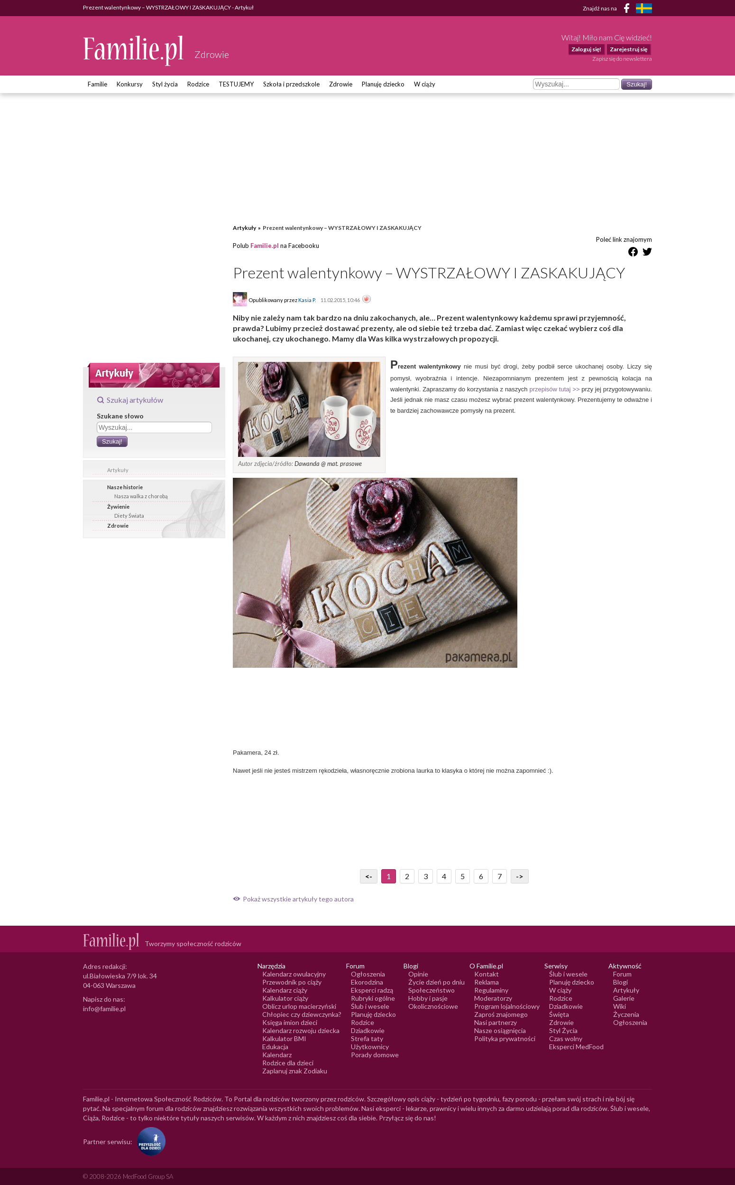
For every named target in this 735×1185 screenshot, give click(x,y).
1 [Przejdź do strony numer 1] (388, 876)
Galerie (623, 998)
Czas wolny (565, 1038)
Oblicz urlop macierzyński (299, 1006)
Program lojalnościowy (507, 1006)
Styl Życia (563, 1030)
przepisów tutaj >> (554, 389)
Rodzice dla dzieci (287, 1063)
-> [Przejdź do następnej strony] (520, 876)
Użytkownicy (370, 1047)
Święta (559, 1014)
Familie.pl (264, 245)
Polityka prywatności (504, 1038)
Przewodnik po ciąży (292, 982)
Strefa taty (367, 1038)
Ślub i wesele (370, 1006)
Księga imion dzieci (289, 1022)
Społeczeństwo (431, 990)
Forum (622, 974)
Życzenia (626, 1014)
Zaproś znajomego (501, 1014)
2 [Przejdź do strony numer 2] (407, 876)
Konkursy (130, 84)
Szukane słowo (120, 416)
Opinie (418, 974)
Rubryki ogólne (373, 998)
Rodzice (198, 84)
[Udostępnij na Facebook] (633, 253)
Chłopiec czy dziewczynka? (301, 1014)
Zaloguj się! (586, 49)
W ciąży (424, 84)
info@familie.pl (104, 1009)
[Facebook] (628, 9)
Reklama (486, 982)
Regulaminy (491, 990)
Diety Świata (129, 515)
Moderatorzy (493, 998)
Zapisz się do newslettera (622, 58)
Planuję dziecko (383, 84)
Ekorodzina (367, 982)
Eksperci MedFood (576, 1047)
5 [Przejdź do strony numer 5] (462, 876)
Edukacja (275, 1047)
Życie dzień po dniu (436, 982)
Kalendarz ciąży (284, 990)
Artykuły (118, 470)
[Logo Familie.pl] (134, 50)
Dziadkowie (368, 1030)
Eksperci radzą (372, 990)
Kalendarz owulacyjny (294, 974)
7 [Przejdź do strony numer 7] (499, 876)
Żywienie (118, 506)
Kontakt (486, 974)
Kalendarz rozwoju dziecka (301, 1030)
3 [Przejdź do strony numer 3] (425, 876)
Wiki (619, 1006)
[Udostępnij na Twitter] (647, 253)
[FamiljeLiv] (644, 8)
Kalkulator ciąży (285, 998)
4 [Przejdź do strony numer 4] (444, 876)
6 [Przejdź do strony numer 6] (481, 876)
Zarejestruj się (628, 49)
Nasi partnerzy (495, 1022)
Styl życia (165, 84)
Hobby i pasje (428, 998)
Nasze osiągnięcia (500, 1030)
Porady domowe (375, 1055)
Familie (97, 84)
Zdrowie (340, 84)
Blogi (620, 982)
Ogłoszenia (368, 974)
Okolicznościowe (433, 1006)
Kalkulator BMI (284, 1038)
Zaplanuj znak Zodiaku (294, 1071)
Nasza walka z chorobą (141, 496)
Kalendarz (277, 1055)
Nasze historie (125, 487)
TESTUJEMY (236, 84)
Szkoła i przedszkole (291, 84)
